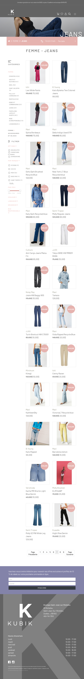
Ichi (12, 169)
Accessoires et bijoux (13, 134)
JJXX (54, 250)
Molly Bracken (58, 488)
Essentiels (14, 76)
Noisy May (13, 177)
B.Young (13, 165)
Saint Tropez (15, 180)
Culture (29, 250)
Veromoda (30, 488)
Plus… (12, 183)
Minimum (30, 370)
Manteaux (14, 99)
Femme (16, 41)
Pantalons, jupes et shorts (13, 113)
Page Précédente (32, 553)
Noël (12, 85)
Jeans (24, 41)
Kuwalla (55, 530)
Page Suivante (69, 553)
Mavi (12, 173)
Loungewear (14, 124)
